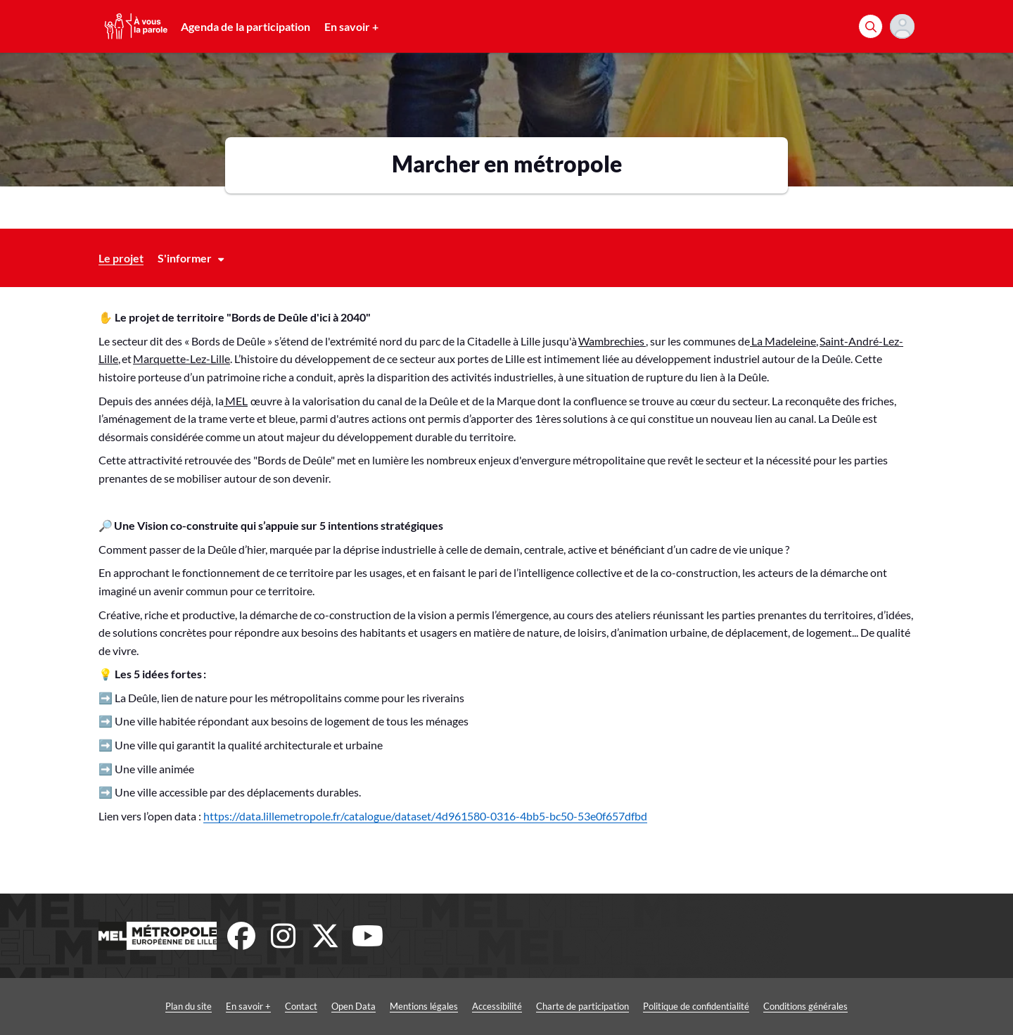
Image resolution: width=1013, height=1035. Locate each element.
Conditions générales (805, 1006)
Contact (301, 1006)
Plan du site (188, 1006)
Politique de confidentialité (696, 1006)
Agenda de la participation (245, 26)
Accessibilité (497, 1006)
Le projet (121, 258)
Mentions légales (424, 1006)
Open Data (353, 1006)
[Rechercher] (870, 26)
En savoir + (351, 26)
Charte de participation (582, 1006)
